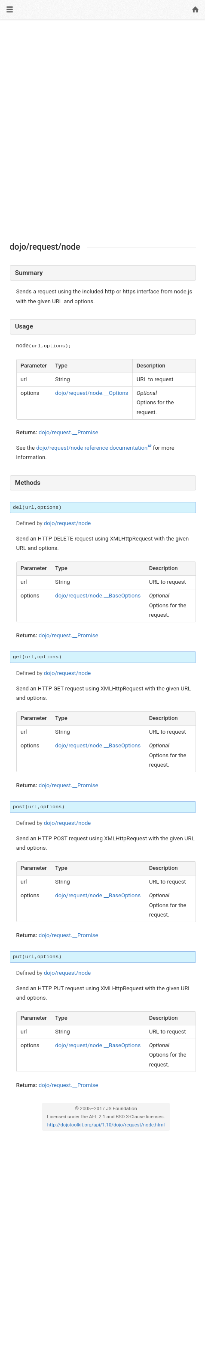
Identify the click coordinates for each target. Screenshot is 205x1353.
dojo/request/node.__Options (91, 393)
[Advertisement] (102, 131)
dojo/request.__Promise (68, 432)
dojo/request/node (67, 523)
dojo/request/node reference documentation (91, 448)
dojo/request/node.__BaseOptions (98, 595)
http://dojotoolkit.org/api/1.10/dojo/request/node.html (106, 1125)
